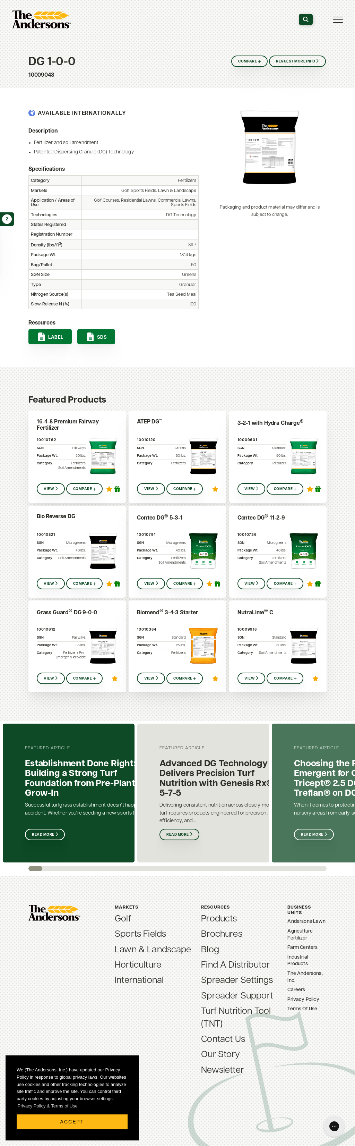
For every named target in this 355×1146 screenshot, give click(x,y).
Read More (43, 835)
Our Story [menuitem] (220, 1055)
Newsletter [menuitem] (222, 1070)
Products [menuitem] (219, 919)
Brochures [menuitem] (221, 934)
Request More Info (296, 62)
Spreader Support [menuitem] (237, 996)
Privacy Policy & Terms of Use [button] (48, 1106)
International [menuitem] (139, 980)
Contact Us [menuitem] (223, 1039)
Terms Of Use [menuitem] (302, 1009)
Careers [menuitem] (296, 990)
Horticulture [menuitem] (138, 965)
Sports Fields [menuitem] (140, 934)
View (49, 489)
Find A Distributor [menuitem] (235, 965)
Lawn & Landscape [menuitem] (153, 950)
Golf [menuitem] (123, 919)
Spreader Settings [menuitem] (237, 980)
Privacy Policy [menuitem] (303, 999)
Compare (246, 62)
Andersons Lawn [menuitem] (306, 921)
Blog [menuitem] (210, 950)
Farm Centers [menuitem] (302, 947)
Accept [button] (72, 1121)
